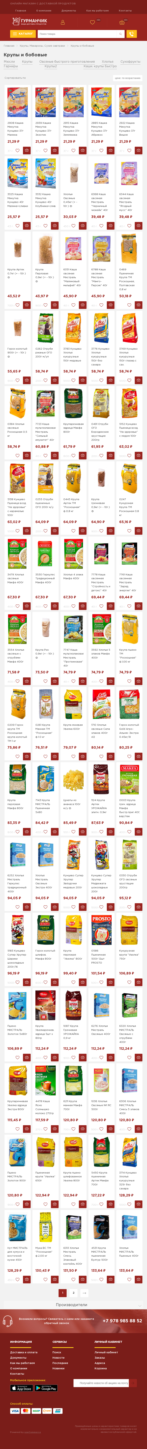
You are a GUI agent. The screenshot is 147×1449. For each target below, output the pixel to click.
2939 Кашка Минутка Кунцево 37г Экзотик (43, 129)
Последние (60, 1363)
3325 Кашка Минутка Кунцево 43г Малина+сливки (17, 200)
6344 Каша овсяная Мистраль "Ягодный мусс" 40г (126, 202)
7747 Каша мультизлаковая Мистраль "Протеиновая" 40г (73, 658)
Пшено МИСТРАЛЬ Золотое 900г (16, 1177)
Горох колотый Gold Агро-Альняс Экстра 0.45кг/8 (129, 731)
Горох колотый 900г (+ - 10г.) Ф (17, 353)
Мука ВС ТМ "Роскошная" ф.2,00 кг (43, 1252)
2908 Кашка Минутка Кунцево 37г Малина (15, 129)
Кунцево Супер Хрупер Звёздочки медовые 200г (73, 882)
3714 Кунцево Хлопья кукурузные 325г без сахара (128, 1181)
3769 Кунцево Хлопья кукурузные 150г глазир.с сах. (128, 357)
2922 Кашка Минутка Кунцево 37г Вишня (127, 129)
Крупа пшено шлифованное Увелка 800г (72, 1177)
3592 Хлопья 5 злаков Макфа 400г (100, 654)
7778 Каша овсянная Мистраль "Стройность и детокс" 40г (100, 583)
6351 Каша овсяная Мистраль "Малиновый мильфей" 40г (72, 278)
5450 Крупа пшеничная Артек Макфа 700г (100, 1179)
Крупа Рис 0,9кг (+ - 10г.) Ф (44, 654)
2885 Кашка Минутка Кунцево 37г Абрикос (99, 129)
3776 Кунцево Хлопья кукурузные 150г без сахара (100, 357)
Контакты (125, 11)
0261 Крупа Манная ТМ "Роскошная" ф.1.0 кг (43, 731)
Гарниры (11, 66)
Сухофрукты (130, 61)
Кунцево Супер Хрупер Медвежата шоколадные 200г (101, 884)
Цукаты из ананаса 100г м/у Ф (72, 804)
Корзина (101, 1368)
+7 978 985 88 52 (122, 1321)
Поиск (56, 1352)
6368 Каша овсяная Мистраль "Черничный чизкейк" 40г (99, 202)
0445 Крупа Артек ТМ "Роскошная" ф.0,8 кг (71, 505)
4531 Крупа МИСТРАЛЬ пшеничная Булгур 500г (99, 1254)
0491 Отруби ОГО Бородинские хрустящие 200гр (100, 432)
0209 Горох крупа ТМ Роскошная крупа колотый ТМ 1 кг (17, 733)
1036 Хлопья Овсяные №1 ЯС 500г (101, 1105)
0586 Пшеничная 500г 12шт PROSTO (98, 957)
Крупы (27, 61)
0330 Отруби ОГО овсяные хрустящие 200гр (128, 882)
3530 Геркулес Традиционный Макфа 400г (45, 579)
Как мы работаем (97, 11)
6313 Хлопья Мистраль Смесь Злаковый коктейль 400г (72, 1256)
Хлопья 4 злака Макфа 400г (73, 577)
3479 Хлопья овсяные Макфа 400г (15, 579)
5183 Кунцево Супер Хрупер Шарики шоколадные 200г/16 (16, 959)
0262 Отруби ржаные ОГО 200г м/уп (44, 353)
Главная (20, 11)
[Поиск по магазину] (77, 34)
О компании (43, 11)
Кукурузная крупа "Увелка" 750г (129, 955)
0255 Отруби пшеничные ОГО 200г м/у (44, 503)
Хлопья (107, 61)
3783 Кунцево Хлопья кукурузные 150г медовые (72, 355)
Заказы (100, 1358)
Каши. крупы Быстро (100, 66)
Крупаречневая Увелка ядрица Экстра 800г (17, 1105)
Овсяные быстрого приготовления (67, 61)
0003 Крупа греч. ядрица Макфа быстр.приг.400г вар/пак (129, 808)
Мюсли (9, 61)
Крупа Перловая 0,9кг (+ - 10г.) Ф (44, 276)
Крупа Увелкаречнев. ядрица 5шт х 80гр (44, 1032)
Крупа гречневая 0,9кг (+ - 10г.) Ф (100, 505)
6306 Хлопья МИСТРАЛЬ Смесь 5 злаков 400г (129, 1107)
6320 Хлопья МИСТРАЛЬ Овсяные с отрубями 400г (127, 1034)
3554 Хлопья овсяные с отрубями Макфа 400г (15, 656)
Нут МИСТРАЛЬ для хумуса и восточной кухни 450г (17, 1254)
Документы (68, 11)
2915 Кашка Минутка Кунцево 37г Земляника (71, 129)
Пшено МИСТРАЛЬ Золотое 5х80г (17, 1030)
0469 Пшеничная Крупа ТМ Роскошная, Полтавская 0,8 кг (127, 280)
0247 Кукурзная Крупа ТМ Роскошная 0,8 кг (129, 507)
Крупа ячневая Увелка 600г (73, 727)
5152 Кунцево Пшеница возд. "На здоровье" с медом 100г (128, 430)
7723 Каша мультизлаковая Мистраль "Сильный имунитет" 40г (45, 432)
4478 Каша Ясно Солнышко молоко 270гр (44, 1107)
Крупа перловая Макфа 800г (15, 804)
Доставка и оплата (24, 1352)
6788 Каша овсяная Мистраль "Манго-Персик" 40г (99, 278)
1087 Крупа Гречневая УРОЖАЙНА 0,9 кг (71, 1032)
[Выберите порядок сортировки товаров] (127, 78)
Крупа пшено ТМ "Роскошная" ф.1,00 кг (127, 656)
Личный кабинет (106, 1352)
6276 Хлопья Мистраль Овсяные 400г (100, 1030)
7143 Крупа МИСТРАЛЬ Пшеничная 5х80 (42, 806)
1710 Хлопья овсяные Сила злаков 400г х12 (100, 731)
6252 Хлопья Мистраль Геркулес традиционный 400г (16, 884)
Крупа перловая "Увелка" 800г (72, 955)
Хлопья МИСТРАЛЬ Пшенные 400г (129, 1252)
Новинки (58, 1368)
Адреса (100, 1363)
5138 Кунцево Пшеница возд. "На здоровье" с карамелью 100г (16, 507)
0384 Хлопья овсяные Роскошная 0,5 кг (17, 430)
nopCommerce (32, 1432)
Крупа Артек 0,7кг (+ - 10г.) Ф (16, 274)
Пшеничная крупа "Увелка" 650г (45, 1177)
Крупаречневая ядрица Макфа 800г (73, 428)
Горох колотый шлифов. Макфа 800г (45, 955)
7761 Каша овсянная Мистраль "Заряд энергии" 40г (127, 583)
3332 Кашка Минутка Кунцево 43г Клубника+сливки (45, 200)
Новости (58, 1358)
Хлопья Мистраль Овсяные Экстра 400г (43, 882)
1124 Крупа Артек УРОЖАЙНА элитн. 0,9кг (99, 806)
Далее (84, 1293)
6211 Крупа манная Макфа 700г (72, 1105)
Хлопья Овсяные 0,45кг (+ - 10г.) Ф (70, 200)
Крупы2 (51, 66)
